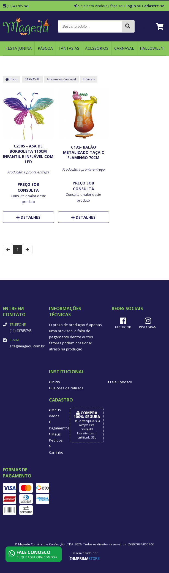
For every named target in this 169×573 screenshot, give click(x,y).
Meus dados (55, 413)
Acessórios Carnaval (61, 79)
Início (12, 79)
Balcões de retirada (66, 388)
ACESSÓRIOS (96, 48)
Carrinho (55, 450)
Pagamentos (55, 426)
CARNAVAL (124, 48)
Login (131, 5)
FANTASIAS (69, 48)
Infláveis (89, 79)
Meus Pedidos (55, 437)
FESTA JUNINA (19, 48)
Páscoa (45, 48)
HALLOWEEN (151, 48)
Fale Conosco (120, 382)
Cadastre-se (153, 5)
